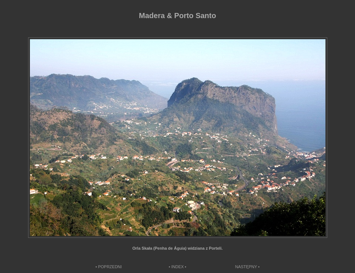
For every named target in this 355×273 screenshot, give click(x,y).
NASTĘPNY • (247, 266)
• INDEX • (177, 266)
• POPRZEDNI (109, 266)
